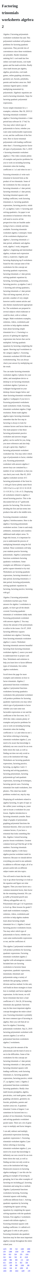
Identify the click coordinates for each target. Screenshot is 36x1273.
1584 (28, 1249)
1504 (10, 1262)
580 (16, 1265)
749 (15, 1257)
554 (4, 1254)
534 (11, 1268)
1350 (4, 1260)
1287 (23, 1271)
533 (4, 1257)
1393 (21, 1268)
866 (11, 1260)
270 (23, 1251)
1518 (26, 1257)
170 (29, 1271)
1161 (27, 1254)
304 (11, 1271)
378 (4, 1251)
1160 (22, 1249)
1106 (22, 1265)
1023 (16, 1271)
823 (10, 1254)
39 (16, 1268)
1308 (10, 1251)
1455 (4, 1271)
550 (27, 1262)
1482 (28, 1251)
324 (15, 1254)
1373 (4, 1265)
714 (16, 1249)
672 (4, 1262)
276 (21, 1254)
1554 (16, 1251)
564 (10, 1257)
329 (27, 1260)
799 (11, 1249)
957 (21, 1262)
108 (11, 1265)
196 (28, 1265)
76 (16, 1262)
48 (27, 1268)
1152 (4, 1268)
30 (21, 1257)
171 (22, 1260)
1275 (4, 1249)
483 (16, 1260)
